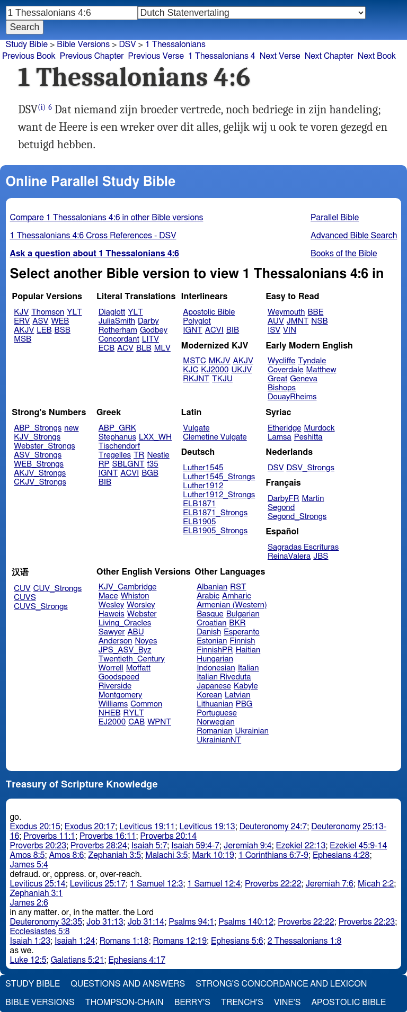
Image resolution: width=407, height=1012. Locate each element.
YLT (74, 312)
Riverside (115, 686)
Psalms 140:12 (245, 922)
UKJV (241, 370)
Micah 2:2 (376, 884)
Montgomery (121, 695)
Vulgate (196, 428)
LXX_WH (155, 437)
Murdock (319, 428)
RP (104, 464)
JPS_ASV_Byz (125, 650)
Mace (108, 596)
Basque (210, 614)
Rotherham (118, 330)
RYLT (133, 713)
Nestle (158, 455)
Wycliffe (281, 361)
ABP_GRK (117, 428)
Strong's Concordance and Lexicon (281, 984)
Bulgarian (243, 614)
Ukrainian (252, 731)
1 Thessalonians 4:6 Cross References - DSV (93, 235)
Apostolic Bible (348, 1002)
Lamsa (279, 437)
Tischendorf (119, 446)
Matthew (321, 370)
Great (277, 379)
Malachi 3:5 (166, 855)
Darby (148, 321)
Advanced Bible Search (354, 235)
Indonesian (216, 668)
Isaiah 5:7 (149, 845)
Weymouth (286, 312)
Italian (248, 668)
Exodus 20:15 (35, 826)
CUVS (25, 598)
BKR (237, 623)
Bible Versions (83, 44)
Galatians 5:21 (77, 960)
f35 (152, 464)
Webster (142, 614)
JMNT (298, 321)
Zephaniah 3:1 (36, 893)
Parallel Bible (335, 217)
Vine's (287, 1002)
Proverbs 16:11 (107, 836)
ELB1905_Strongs (215, 531)
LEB (44, 330)
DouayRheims (292, 397)
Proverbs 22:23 (367, 922)
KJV (21, 312)
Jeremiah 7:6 (329, 884)
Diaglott (112, 312)
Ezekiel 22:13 (301, 845)
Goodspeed (119, 677)
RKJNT (196, 379)
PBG (244, 704)
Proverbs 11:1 (49, 836)
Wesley (111, 605)
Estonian (212, 641)
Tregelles (115, 455)
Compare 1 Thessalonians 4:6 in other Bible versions (107, 217)
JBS (320, 556)
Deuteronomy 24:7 (273, 826)
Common (146, 704)
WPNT (159, 722)
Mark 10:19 (213, 855)
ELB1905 (199, 522)
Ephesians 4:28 (341, 855)
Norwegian (215, 722)
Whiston (135, 596)
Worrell (111, 668)
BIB (232, 330)
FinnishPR (215, 650)
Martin (313, 499)
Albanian (212, 587)
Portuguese (217, 713)
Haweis (112, 614)
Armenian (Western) (232, 605)
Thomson (47, 312)
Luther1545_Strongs (219, 477)
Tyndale (312, 361)
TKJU (222, 379)
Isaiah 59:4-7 (195, 845)
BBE (316, 312)
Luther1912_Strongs (219, 495)
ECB (106, 348)
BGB (149, 473)
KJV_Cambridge (128, 587)
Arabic (208, 596)
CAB (136, 722)
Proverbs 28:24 (98, 845)
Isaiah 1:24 (75, 941)
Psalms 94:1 (191, 922)
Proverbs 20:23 (38, 845)
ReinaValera (289, 556)
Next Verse (280, 56)
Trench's (242, 1002)
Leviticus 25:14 (38, 884)
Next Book (377, 56)
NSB (319, 321)
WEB (60, 321)
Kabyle (246, 686)
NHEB (110, 713)
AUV (276, 321)
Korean (209, 695)
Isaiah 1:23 (30, 941)
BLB (144, 348)
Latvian (237, 695)
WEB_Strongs (39, 464)
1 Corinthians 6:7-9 (273, 855)
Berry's (192, 1002)
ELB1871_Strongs (215, 513)
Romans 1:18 (124, 941)
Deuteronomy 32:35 (46, 922)
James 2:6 (29, 903)
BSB (62, 330)
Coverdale (286, 370)
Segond (281, 508)
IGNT (192, 330)
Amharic (236, 596)
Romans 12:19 (180, 941)
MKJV (220, 361)
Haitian (248, 650)
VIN (289, 330)
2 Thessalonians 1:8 (305, 941)
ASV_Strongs (37, 455)
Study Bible (27, 44)
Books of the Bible (344, 253)
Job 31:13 (104, 922)
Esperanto (242, 632)
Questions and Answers (127, 984)
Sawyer (112, 632)
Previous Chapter (92, 56)
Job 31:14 (146, 922)
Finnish (242, 641)
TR (139, 455)
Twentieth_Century (132, 659)
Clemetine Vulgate (214, 437)
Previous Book (29, 56)
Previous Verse (156, 56)
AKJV (24, 330)
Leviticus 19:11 (147, 826)
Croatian (211, 623)
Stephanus (117, 437)
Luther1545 (203, 468)
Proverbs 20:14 (168, 836)
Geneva (303, 379)
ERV (22, 321)
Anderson (115, 641)
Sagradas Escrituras (303, 547)
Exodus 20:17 (90, 826)
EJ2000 (112, 722)
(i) (42, 107)
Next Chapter (329, 56)
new (71, 428)
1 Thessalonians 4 (221, 56)
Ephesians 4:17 (137, 960)
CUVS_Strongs (41, 607)
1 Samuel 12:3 (156, 884)
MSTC (194, 361)
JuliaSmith (117, 321)
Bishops (282, 388)
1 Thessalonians (175, 44)
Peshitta (308, 437)
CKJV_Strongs (40, 482)
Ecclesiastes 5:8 (40, 931)
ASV (40, 321)
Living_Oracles (125, 623)
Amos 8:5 (27, 855)
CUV (22, 589)
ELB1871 (199, 504)
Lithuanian (215, 704)
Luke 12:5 (28, 960)
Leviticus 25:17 (98, 884)
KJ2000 (214, 370)
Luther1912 (203, 486)
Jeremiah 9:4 (247, 845)
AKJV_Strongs (40, 473)
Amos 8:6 (66, 855)
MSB (22, 339)
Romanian (214, 731)
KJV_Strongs (37, 437)
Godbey (153, 330)
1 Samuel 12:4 (214, 884)
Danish (209, 632)
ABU (135, 632)
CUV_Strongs (57, 589)
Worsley (141, 605)
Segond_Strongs (297, 517)
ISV (274, 330)
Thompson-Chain (124, 1002)
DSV (276, 468)
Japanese (214, 686)
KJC (190, 370)
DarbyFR (283, 499)
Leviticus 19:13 (207, 826)
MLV (162, 348)
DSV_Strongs (310, 468)
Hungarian (215, 659)
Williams (113, 704)
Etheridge (284, 428)
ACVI (214, 330)
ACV (125, 348)
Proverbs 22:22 (273, 884)
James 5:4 (29, 865)
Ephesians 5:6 (237, 941)
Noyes (146, 641)
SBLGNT (128, 464)
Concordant (119, 339)
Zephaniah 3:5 (114, 855)
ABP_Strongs (37, 428)
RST (238, 587)
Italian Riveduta (224, 677)
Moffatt (138, 668)
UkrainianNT (219, 740)
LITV (150, 339)
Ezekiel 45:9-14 (358, 845)
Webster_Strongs (44, 446)
